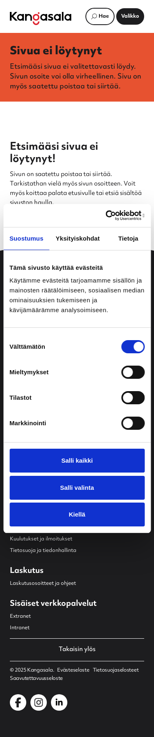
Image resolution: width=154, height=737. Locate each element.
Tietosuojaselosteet (116, 670)
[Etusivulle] (40, 18)
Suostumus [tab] (26, 238)
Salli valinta (77, 487)
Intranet (20, 628)
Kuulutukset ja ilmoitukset (41, 539)
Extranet (20, 616)
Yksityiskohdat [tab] (78, 238)
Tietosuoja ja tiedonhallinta (43, 550)
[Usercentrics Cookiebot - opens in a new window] (110, 215)
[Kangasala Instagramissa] (38, 702)
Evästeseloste (73, 670)
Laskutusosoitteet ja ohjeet (43, 583)
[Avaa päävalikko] (130, 16)
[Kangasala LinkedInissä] (59, 702)
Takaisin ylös (77, 649)
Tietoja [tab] (128, 238)
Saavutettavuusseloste (36, 678)
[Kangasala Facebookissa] (18, 702)
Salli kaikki (77, 460)
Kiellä (77, 514)
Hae (104, 16)
